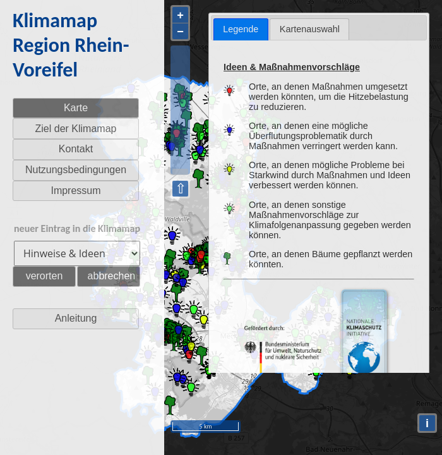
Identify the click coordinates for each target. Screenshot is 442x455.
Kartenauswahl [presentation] (310, 29)
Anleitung (76, 318)
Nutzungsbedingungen (75, 169)
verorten (44, 275)
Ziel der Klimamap (76, 128)
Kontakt (76, 148)
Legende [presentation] (240, 29)
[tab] (240, 29)
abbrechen (112, 275)
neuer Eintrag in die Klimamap (77, 228)
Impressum (75, 190)
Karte (76, 107)
